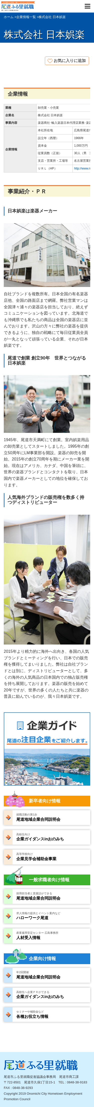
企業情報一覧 (26, 17)
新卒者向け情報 (44, 800)
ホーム (9, 17)
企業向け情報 (42, 958)
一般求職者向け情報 (49, 879)
